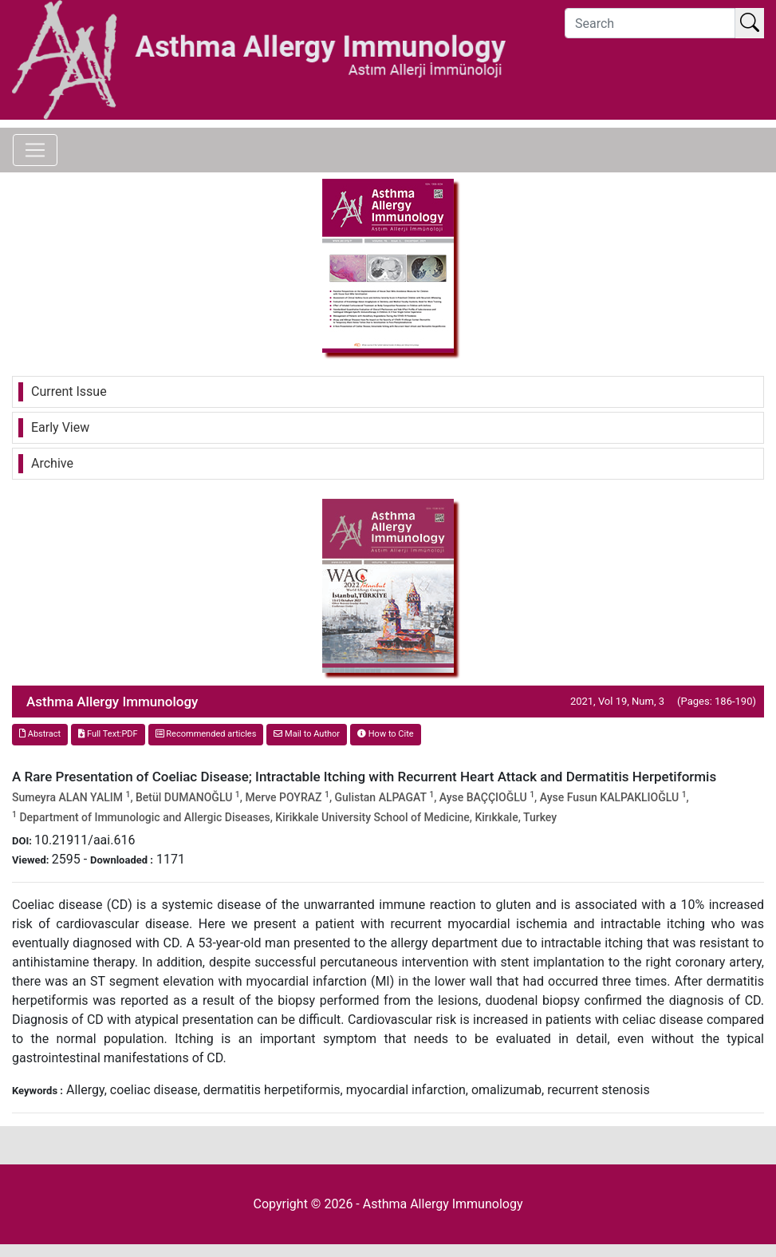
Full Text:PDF (107, 734)
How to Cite (385, 734)
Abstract (40, 734)
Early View (60, 427)
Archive (52, 463)
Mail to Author (307, 734)
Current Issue (69, 391)
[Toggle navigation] (35, 150)
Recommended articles (206, 734)
